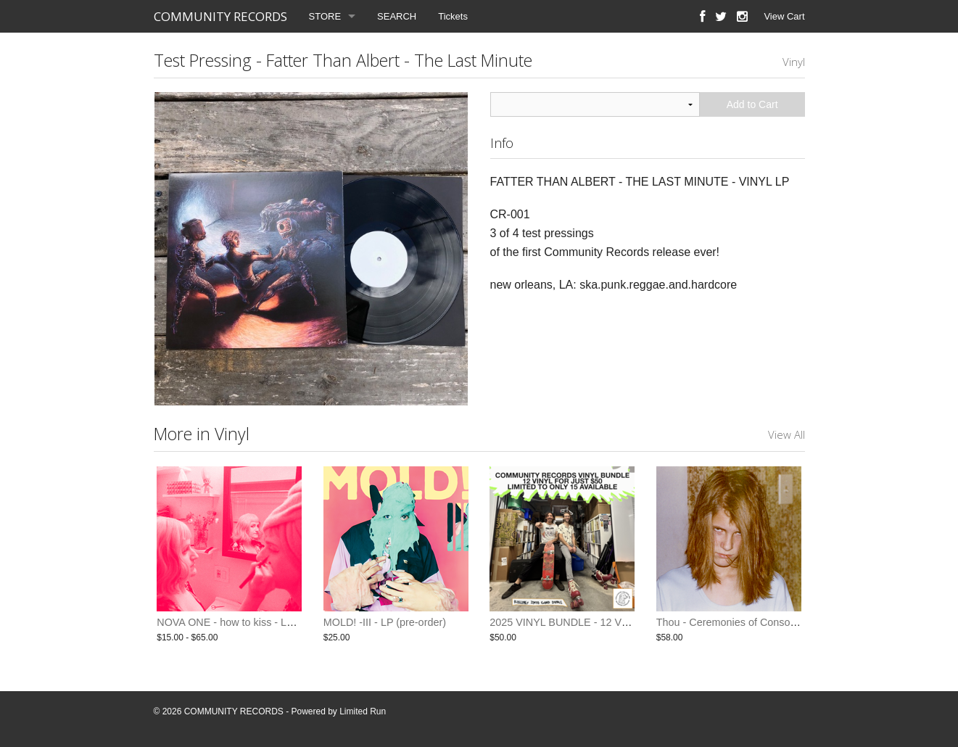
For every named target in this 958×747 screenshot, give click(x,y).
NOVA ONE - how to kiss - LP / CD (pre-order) (263, 622)
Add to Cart (752, 104)
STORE (325, 16)
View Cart (784, 16)
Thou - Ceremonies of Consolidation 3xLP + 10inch (774, 622)
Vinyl (793, 61)
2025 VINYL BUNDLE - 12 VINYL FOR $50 (590, 622)
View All (786, 434)
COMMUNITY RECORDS (220, 16)
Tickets (453, 16)
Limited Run (362, 711)
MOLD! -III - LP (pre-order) (384, 622)
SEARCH (396, 16)
